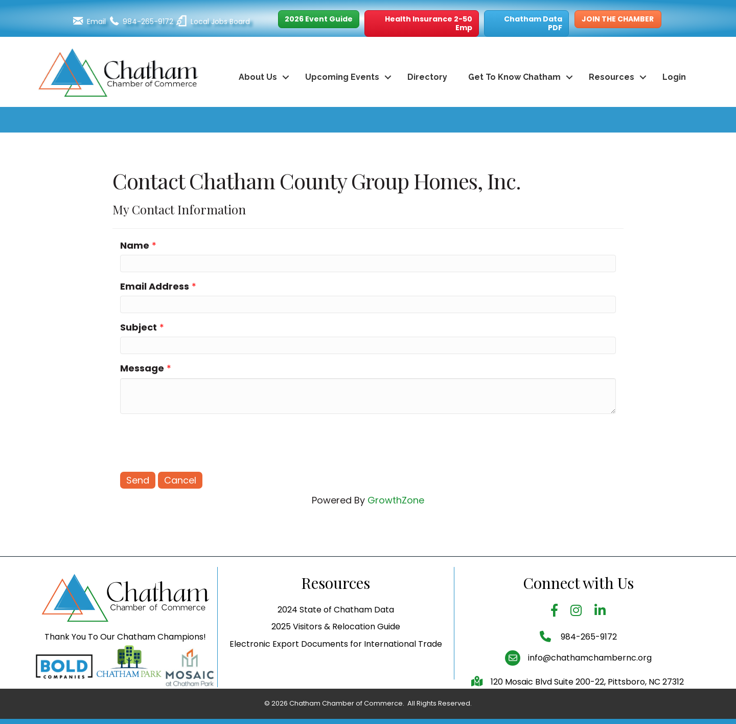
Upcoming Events (342, 77)
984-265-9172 (588, 655)
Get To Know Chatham (514, 77)
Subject (138, 327)
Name (134, 245)
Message (142, 368)
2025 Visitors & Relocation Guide (335, 644)
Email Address (154, 286)
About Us (258, 77)
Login (674, 77)
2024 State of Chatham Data (336, 627)
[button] (318, 19)
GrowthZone (395, 500)
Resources (611, 77)
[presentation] (197, 442)
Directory (427, 77)
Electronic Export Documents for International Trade (335, 661)
